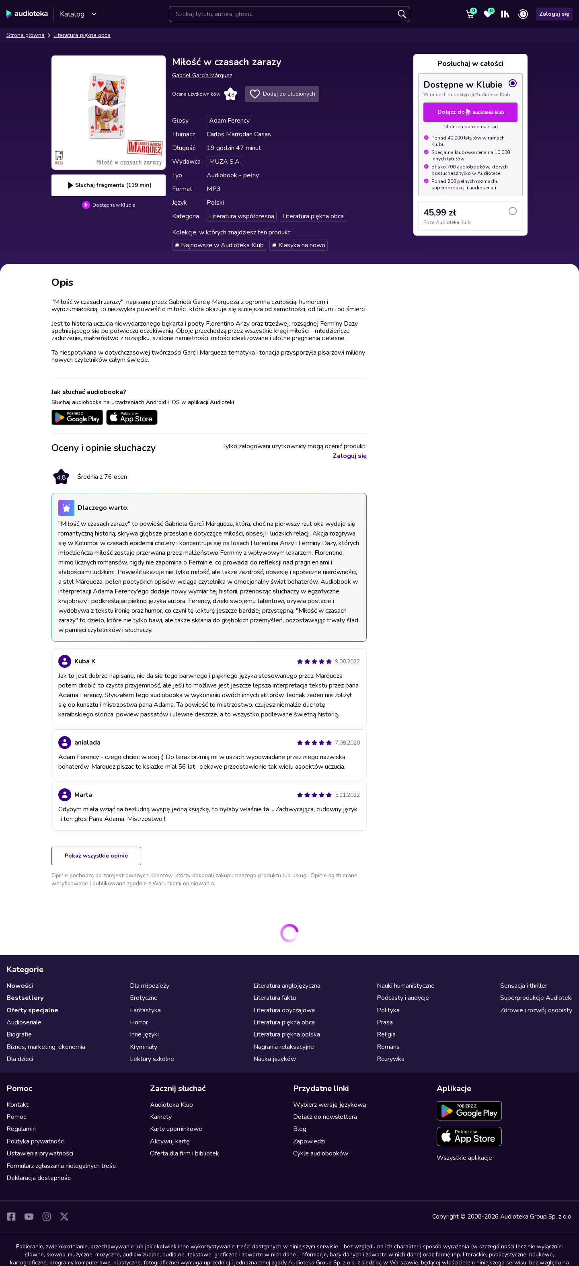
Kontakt (17, 1104)
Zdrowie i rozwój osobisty (536, 1010)
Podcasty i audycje (403, 997)
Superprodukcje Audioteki (536, 997)
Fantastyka (145, 1010)
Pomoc (16, 1116)
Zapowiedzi (309, 1141)
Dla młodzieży (149, 985)
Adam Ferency (229, 120)
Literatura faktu (274, 997)
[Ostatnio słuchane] (523, 14)
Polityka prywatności (35, 1141)
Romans (388, 1046)
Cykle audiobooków (320, 1153)
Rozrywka (390, 1059)
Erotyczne (144, 997)
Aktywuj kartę (170, 1141)
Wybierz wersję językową (329, 1104)
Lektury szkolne (152, 1059)
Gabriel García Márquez (202, 75)
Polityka (388, 1010)
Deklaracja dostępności (39, 1178)
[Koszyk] (470, 14)
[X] (64, 1216)
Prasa (385, 1022)
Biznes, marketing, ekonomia (45, 1046)
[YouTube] (29, 1216)
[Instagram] (46, 1216)
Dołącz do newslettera (325, 1116)
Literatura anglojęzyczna (286, 985)
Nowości (19, 985)
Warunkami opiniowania (183, 883)
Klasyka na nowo (298, 245)
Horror (139, 1022)
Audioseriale (23, 1022)
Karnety (161, 1116)
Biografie (19, 1034)
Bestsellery (24, 997)
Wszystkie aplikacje (464, 1157)
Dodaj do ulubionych (281, 94)
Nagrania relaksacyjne (283, 1046)
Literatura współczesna (241, 216)
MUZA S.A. (225, 161)
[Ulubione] (488, 14)
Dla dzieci (19, 1059)
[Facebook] (11, 1216)
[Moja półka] (505, 14)
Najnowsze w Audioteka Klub (219, 245)
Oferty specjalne (32, 1010)
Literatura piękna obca (82, 35)
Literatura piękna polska (286, 1034)
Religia (386, 1034)
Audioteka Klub (171, 1104)
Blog (299, 1128)
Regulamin (21, 1128)
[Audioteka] (27, 14)
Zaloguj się (554, 14)
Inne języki (144, 1034)
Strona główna (25, 35)
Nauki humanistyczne (406, 985)
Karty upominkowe (176, 1128)
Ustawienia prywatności (39, 1153)
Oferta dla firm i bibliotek (184, 1153)
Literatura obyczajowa (284, 1010)
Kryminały (143, 1046)
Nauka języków (274, 1059)
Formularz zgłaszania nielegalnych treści (61, 1165)
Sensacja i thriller (523, 985)
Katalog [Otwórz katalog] (78, 14)
